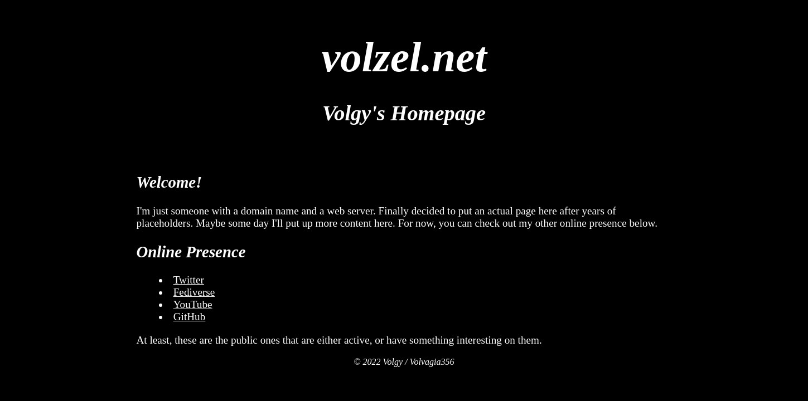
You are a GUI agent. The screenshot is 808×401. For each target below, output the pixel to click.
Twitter (188, 280)
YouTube (192, 304)
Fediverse (194, 292)
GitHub (189, 316)
